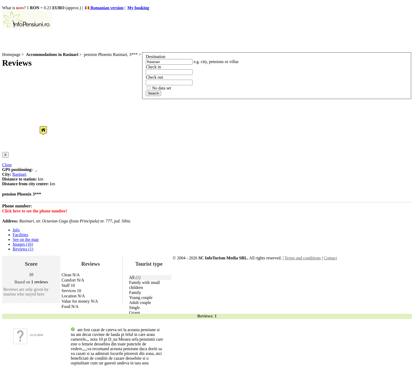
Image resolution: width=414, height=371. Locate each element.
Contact (330, 258)
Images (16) (23, 244)
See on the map (26, 239)
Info (16, 230)
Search (153, 93)
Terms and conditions (302, 258)
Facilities (20, 234)
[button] (39, 125)
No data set (159, 88)
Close (7, 165)
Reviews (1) (23, 249)
